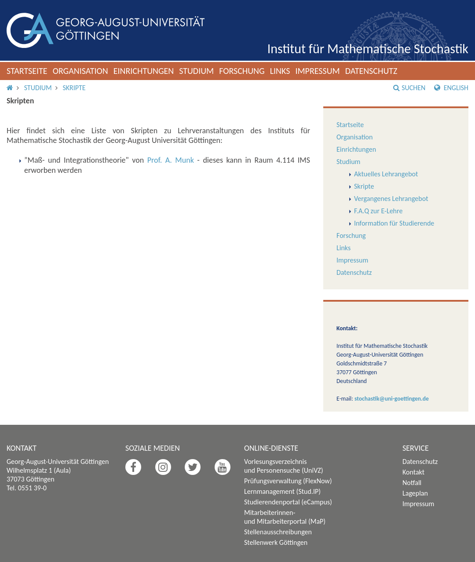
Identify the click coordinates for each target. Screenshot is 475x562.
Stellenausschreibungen (278, 532)
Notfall (411, 482)
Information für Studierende (394, 223)
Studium (196, 71)
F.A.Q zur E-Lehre (378, 211)
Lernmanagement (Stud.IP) (282, 491)
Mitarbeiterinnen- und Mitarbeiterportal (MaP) (284, 517)
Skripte (73, 88)
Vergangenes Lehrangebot (391, 198)
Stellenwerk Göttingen (275, 542)
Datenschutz (371, 71)
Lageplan (415, 493)
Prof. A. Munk (170, 160)
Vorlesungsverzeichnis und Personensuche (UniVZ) (283, 465)
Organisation (80, 71)
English (451, 88)
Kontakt (413, 472)
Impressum (317, 71)
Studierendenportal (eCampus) (288, 502)
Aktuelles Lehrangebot (386, 174)
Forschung (242, 71)
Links (280, 71)
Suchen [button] (409, 88)
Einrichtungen (143, 71)
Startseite (27, 71)
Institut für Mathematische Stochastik (367, 48)
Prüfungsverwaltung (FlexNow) (288, 481)
